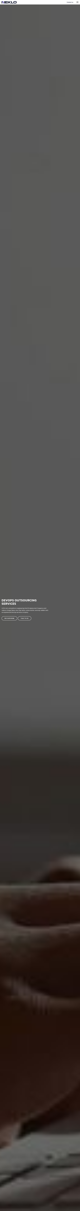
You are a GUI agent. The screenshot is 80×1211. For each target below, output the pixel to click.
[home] (9, 2)
